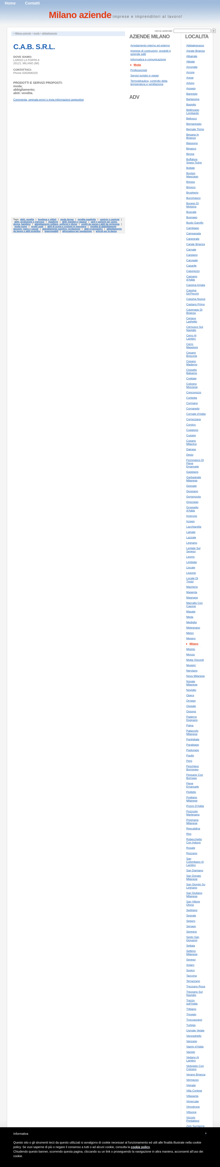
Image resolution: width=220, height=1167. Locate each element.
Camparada (193, 233)
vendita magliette (87, 219)
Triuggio (191, 1014)
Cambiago (192, 228)
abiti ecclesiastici (93, 229)
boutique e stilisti (47, 219)
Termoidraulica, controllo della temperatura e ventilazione (148, 82)
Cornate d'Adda (196, 413)
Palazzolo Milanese (192, 732)
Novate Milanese (191, 683)
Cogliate (191, 378)
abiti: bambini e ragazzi (74, 222)
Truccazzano (194, 1019)
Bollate (190, 168)
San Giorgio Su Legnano (195, 886)
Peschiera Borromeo (192, 768)
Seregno (191, 931)
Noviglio (191, 690)
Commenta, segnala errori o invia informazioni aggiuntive (48, 99)
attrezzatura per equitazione (77, 231)
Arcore (190, 72)
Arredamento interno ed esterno (150, 45)
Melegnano (193, 627)
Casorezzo (193, 271)
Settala (190, 945)
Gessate (191, 485)
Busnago (191, 217)
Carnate (191, 249)
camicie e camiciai (109, 219)
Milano (193, 643)
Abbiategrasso (195, 45)
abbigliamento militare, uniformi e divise (56, 224)
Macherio (192, 586)
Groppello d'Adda (192, 509)
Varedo (190, 1052)
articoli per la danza (106, 231)
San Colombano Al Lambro (195, 862)
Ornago (191, 700)
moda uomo (20, 226)
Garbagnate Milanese (193, 479)
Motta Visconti (195, 659)
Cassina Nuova (195, 299)
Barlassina (192, 99)
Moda (137, 64)
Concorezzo (193, 392)
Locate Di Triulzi (192, 580)
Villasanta (192, 1096)
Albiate (190, 61)
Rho (188, 834)
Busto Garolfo (194, 222)
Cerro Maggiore (192, 345)
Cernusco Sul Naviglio (194, 328)
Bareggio (191, 93)
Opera (190, 695)
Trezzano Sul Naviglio (194, 993)
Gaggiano (192, 472)
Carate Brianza (195, 244)
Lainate (191, 532)
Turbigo (191, 1025)
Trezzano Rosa (195, 986)
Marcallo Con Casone (194, 604)
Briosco (191, 187)
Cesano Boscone (191, 354)
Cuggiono (192, 430)
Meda (189, 617)
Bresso (190, 181)
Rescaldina (193, 828)
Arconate (191, 67)
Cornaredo (192, 408)
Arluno (190, 83)
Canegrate (192, 238)
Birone (190, 154)
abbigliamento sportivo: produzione (61, 229)
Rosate (190, 847)
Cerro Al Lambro (191, 337)
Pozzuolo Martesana (192, 813)
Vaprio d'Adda (194, 1046)
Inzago (190, 521)
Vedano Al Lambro (192, 1059)
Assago (191, 88)
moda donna (67, 219)
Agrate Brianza (195, 50)
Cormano (192, 403)
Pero (189, 760)
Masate (191, 611)
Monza (190, 654)
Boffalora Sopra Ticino (194, 161)
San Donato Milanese (193, 877)
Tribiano (191, 1009)
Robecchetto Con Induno (194, 841)
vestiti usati (37, 226)
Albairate (191, 56)
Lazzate (191, 537)
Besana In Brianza (192, 136)
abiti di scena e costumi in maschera (66, 226)
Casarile (191, 265)
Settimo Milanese (191, 952)
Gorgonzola (193, 496)
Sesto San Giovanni (192, 938)
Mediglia (191, 622)
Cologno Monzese (192, 385)
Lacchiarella (193, 526)
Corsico (191, 424)
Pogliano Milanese (191, 799)
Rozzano (191, 853)
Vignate (191, 1085)
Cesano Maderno (191, 363)
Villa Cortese (194, 1090)
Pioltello (191, 792)
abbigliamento (49, 33)
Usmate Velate (195, 1030)
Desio (189, 454)
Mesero (191, 638)
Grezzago (192, 502)
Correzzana (193, 419)
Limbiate (191, 562)
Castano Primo (195, 304)
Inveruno (191, 516)
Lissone (191, 572)
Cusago (191, 435)
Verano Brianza (195, 1074)
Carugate (192, 260)
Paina (189, 725)
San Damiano (194, 870)
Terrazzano (193, 981)
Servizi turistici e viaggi (144, 75)
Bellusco (191, 118)
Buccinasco (193, 198)
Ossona (191, 711)
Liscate (190, 567)
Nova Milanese (195, 676)
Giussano (192, 491)
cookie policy (140, 1147)
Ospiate (191, 706)
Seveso (191, 959)
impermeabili (51, 231)
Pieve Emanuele (192, 785)
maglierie (53, 222)
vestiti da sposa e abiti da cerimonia (100, 224)
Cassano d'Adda (191, 278)
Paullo (190, 755)
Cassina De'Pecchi (192, 292)
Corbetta (191, 397)
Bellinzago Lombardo (192, 111)
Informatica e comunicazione (148, 59)
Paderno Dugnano (192, 718)
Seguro (190, 921)
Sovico (190, 970)
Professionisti (138, 70)
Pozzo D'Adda (195, 806)
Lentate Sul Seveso (193, 550)
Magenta (191, 592)
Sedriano (191, 910)
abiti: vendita (27, 219)
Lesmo (190, 556)
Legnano (191, 542)
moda (37, 33)
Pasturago (192, 750)
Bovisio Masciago (192, 175)
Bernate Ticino (195, 129)
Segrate (191, 915)
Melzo (190, 633)
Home (10, 3)
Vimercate (192, 1101)
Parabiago (192, 744)
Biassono (192, 143)
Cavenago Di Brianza (194, 311)
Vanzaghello (194, 1035)
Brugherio (192, 192)
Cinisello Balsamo (191, 371)
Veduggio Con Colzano (195, 1067)
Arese (190, 77)
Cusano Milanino (191, 442)
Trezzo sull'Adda (191, 1002)
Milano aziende (23, 33)
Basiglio (191, 104)
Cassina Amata (195, 285)
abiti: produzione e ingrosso (29, 222)
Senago (191, 926)
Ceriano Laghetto (191, 320)
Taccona (191, 975)
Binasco (191, 148)
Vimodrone (193, 1106)
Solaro (190, 965)
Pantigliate (192, 739)
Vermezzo (192, 1079)
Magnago (192, 597)
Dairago (191, 449)
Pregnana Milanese (192, 821)
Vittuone (191, 1112)
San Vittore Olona (193, 903)
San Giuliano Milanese (194, 894)
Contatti (32, 3)
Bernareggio (194, 123)
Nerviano (191, 670)
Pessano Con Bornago (194, 776)
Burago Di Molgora (192, 205)
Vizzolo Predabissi (192, 1119)
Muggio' (191, 665)
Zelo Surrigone (195, 1126)
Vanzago (191, 1041)
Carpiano (192, 255)
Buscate (191, 212)
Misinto (190, 649)
